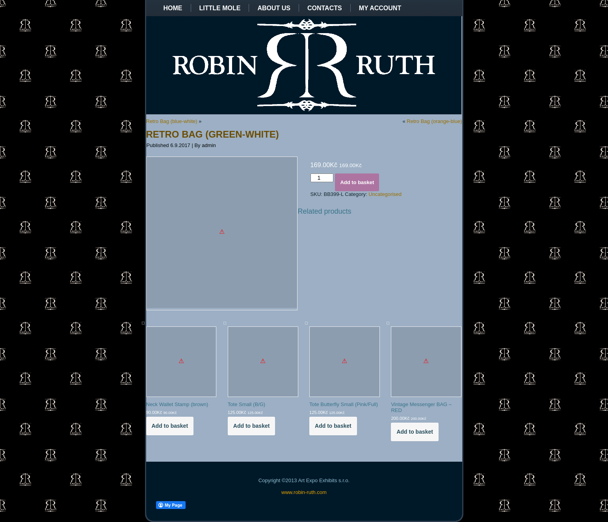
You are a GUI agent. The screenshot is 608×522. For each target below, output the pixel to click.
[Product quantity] (322, 177)
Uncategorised (385, 194)
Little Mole (220, 8)
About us (273, 8)
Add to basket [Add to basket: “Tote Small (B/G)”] (251, 426)
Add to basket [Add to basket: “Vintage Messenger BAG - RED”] (414, 432)
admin (209, 145)
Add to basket (357, 182)
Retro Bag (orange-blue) (434, 121)
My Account (380, 8)
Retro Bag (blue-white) (171, 121)
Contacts (324, 8)
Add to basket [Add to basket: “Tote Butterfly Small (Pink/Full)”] (333, 426)
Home (173, 8)
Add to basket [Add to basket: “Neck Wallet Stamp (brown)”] (170, 426)
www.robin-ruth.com (304, 492)
